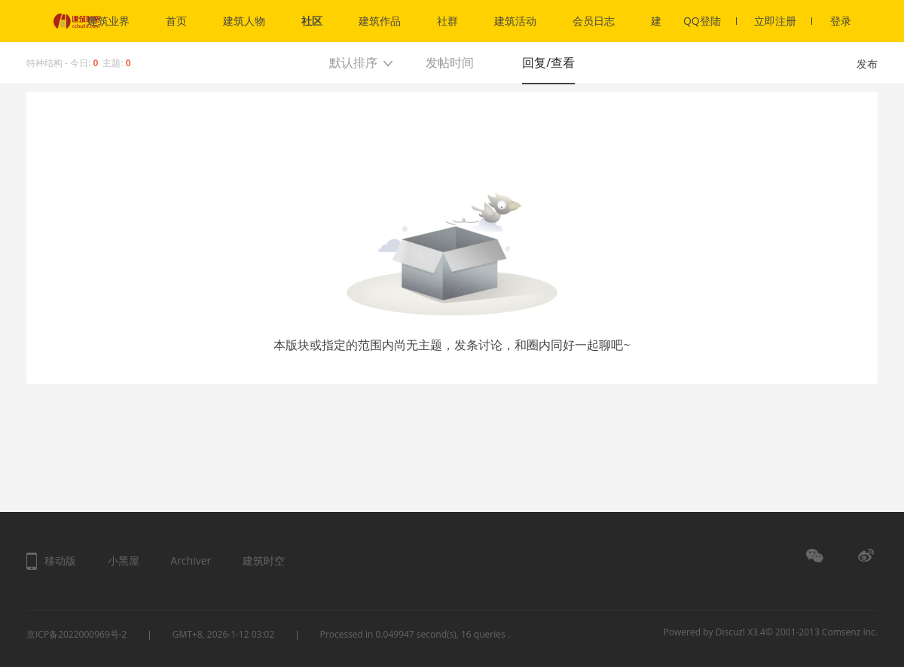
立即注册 (783, 21)
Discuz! (730, 632)
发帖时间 (450, 62)
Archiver (190, 560)
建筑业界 (108, 21)
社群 (447, 21)
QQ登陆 (710, 21)
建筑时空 (264, 560)
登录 (840, 21)
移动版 (60, 560)
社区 (311, 21)
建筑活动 (515, 21)
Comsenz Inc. (850, 632)
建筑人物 (244, 21)
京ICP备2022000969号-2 (76, 634)
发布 (867, 63)
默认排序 (353, 62)
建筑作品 (380, 21)
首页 (176, 21)
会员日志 (594, 21)
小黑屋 (123, 560)
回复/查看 (548, 62)
